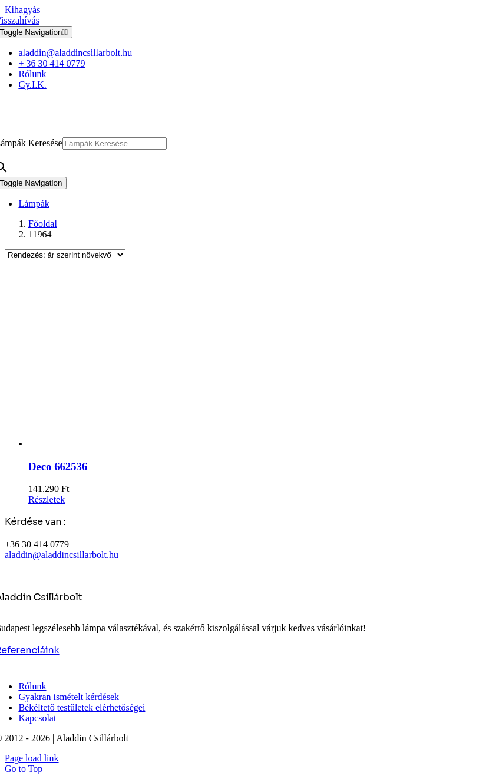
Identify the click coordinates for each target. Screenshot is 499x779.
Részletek (46, 499)
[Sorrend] (65, 254)
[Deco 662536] (261, 359)
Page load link (32, 758)
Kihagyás (22, 10)
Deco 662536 (57, 466)
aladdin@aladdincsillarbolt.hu (61, 555)
